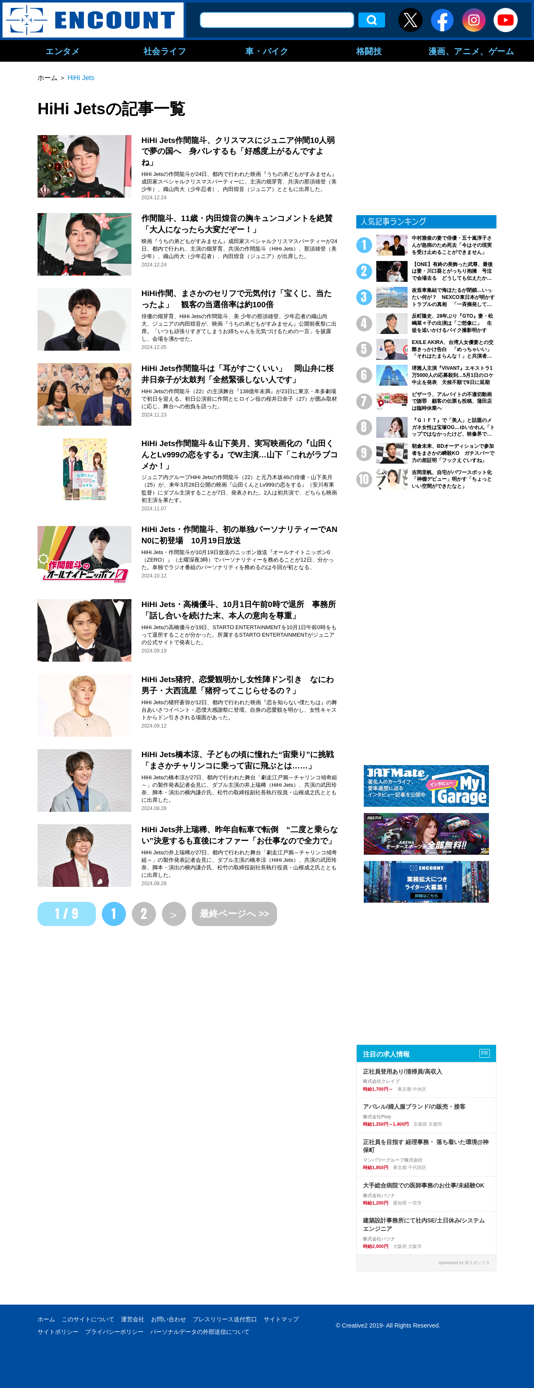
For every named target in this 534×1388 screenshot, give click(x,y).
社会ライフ (165, 51)
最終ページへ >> (235, 914)
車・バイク (266, 51)
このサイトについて (88, 1319)
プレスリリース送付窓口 (225, 1319)
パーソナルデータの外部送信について (199, 1332)
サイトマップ (281, 1319)
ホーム (46, 1319)
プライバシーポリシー (114, 1332)
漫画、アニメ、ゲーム (471, 51)
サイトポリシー (58, 1332)
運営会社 (132, 1319)
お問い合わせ (168, 1319)
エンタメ (62, 51)
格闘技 (369, 51)
